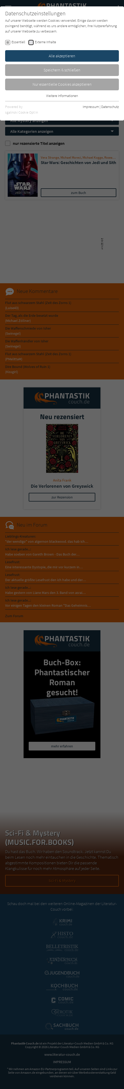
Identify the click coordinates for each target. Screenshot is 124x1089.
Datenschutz (110, 106)
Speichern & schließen (62, 69)
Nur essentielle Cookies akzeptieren (62, 84)
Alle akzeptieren (62, 55)
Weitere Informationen (62, 95)
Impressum (91, 106)
